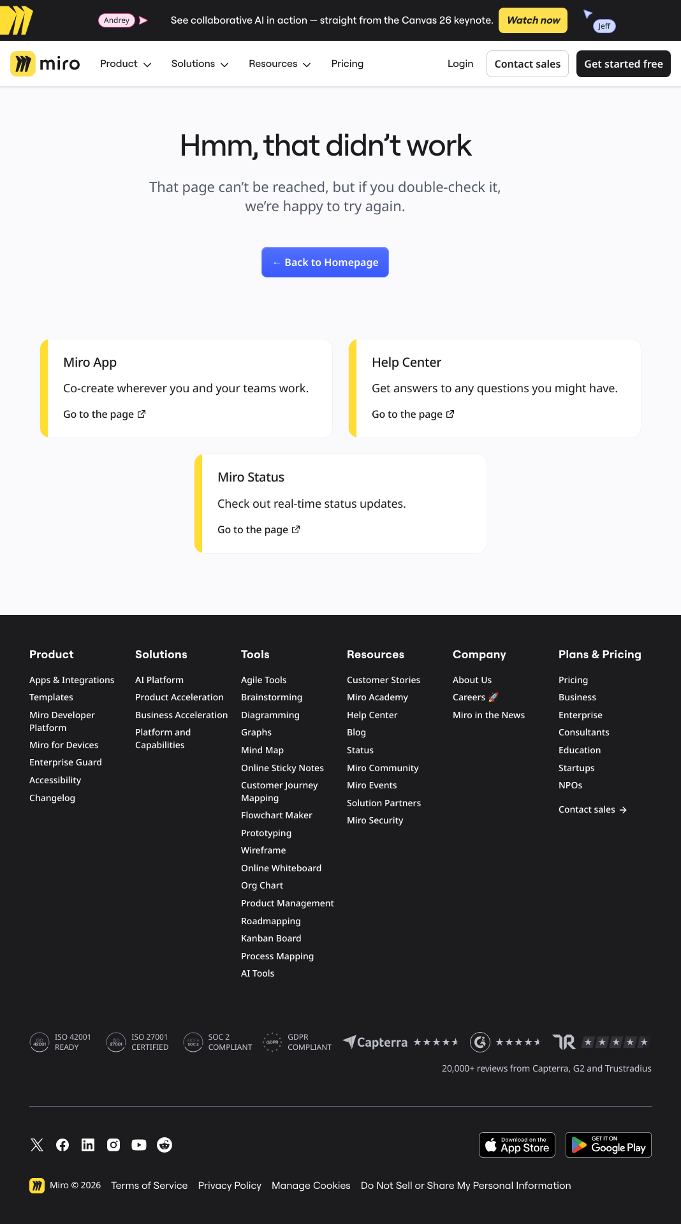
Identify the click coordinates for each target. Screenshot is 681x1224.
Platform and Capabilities (163, 738)
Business (577, 697)
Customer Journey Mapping (279, 791)
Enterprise (581, 715)
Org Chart (262, 886)
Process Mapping (277, 956)
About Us (472, 680)
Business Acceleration (181, 715)
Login (461, 63)
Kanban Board (271, 939)
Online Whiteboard (281, 868)
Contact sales (528, 64)
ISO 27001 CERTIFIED (149, 1042)
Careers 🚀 (476, 697)
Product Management (287, 903)
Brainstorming (272, 697)
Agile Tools (264, 680)
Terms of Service (149, 1185)
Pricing (347, 63)
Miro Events (372, 785)
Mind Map (262, 750)
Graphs (256, 732)
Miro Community (383, 768)
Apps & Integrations (72, 680)
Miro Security (375, 821)
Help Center (372, 715)
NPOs (570, 785)
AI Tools (257, 974)
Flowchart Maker (276, 815)
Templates (51, 697)
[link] (325, 262)
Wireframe (263, 850)
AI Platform (159, 680)
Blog (356, 732)
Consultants (584, 732)
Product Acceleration (179, 697)
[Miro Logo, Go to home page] (45, 64)
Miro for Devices (63, 745)
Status (360, 750)
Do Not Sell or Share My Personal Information (466, 1185)
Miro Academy (377, 697)
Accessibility (55, 780)
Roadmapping (271, 921)
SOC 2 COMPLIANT (231, 1042)
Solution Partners (384, 803)
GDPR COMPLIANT (310, 1042)
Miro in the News (489, 715)
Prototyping (266, 833)
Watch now (533, 20)
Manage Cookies (311, 1185)
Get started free (623, 64)
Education (580, 750)
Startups (577, 768)
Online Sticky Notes (282, 768)
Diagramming (270, 715)
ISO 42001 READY (73, 1042)
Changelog (52, 798)
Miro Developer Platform (62, 721)
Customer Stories (383, 680)
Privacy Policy (230, 1185)
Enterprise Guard (65, 762)
